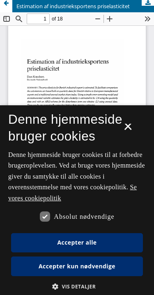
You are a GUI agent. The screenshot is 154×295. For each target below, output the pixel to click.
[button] (77, 286)
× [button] (128, 129)
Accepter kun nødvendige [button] (77, 266)
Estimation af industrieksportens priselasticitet (73, 6)
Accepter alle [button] (77, 242)
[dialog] (77, 200)
